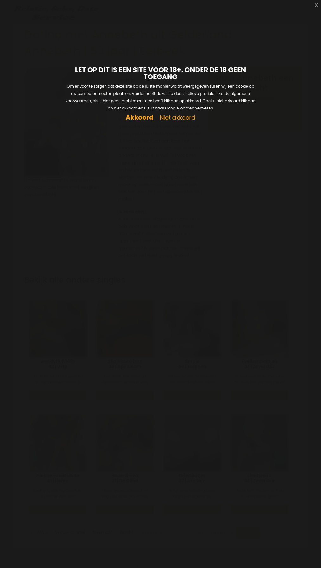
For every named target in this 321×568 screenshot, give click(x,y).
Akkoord (139, 117)
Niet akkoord (177, 118)
